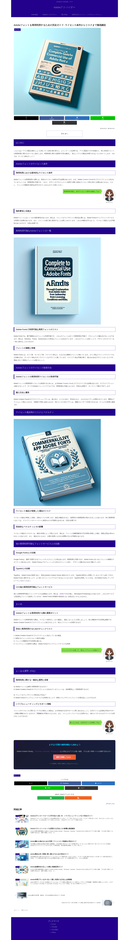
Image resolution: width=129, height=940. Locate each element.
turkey (53, 928)
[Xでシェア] (30, 118)
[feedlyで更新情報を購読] (62, 793)
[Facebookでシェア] (47, 118)
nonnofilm (54, 925)
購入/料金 (17, 770)
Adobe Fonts (64, 589)
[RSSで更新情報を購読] (66, 793)
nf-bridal (54, 923)
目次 (62, 129)
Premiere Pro (55, 746)
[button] (99, 118)
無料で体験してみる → (64, 752)
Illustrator (46, 746)
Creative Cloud (88, 175)
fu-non (53, 920)
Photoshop (38, 746)
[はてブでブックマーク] (64, 118)
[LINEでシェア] (81, 118)
